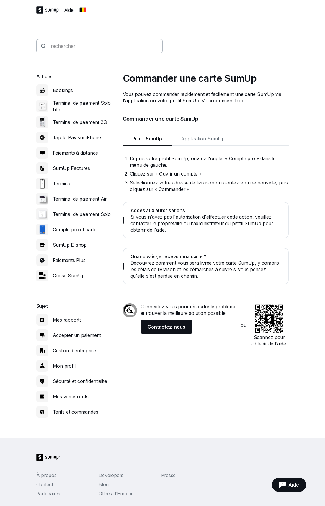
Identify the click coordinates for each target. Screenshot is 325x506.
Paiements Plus (69, 260)
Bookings (63, 90)
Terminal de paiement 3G (80, 122)
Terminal (62, 183)
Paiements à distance (75, 153)
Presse (168, 475)
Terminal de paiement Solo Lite (82, 106)
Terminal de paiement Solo (82, 214)
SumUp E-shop (70, 245)
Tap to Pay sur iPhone (77, 137)
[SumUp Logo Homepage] (50, 10)
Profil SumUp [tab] (147, 139)
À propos (46, 475)
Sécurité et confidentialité (80, 381)
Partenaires (48, 494)
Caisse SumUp (69, 276)
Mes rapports (67, 320)
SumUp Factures (71, 168)
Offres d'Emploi (115, 494)
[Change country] (83, 10)
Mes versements (71, 396)
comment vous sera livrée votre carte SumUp (205, 263)
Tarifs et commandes (75, 412)
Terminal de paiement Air (80, 199)
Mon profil (64, 366)
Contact (44, 484)
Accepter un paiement (77, 335)
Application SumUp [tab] (203, 139)
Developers (111, 475)
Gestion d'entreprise (74, 350)
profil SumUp (173, 158)
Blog (103, 484)
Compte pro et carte (75, 229)
